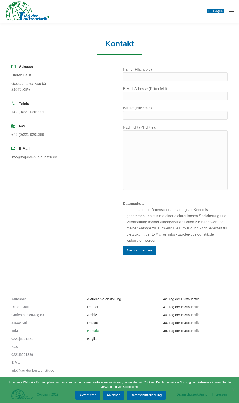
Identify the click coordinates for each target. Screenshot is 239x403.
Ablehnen (113, 395)
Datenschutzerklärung (146, 395)
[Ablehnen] (233, 390)
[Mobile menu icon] (231, 11)
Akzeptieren (88, 395)
